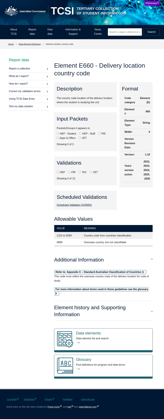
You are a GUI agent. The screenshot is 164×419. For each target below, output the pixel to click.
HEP (61, 172)
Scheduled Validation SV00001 (74, 205)
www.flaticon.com (88, 406)
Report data (32, 31)
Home (11, 44)
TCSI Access (151, 3)
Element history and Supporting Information (103, 311)
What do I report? (19, 76)
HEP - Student (66, 133)
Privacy (48, 399)
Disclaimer (29, 399)
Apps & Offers (66, 138)
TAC (83, 172)
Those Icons (53, 406)
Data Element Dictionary (30, 44)
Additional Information (103, 260)
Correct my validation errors (25, 91)
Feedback (67, 399)
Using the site (88, 399)
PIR (102, 133)
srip (69, 406)
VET (83, 138)
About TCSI (13, 31)
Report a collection (19, 68)
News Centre (98, 31)
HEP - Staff (87, 133)
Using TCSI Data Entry (22, 98)
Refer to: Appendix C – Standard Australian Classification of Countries (98, 272)
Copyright (12, 399)
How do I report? (18, 83)
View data (50, 31)
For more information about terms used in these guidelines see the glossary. (102, 289)
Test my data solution (21, 106)
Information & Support (73, 31)
